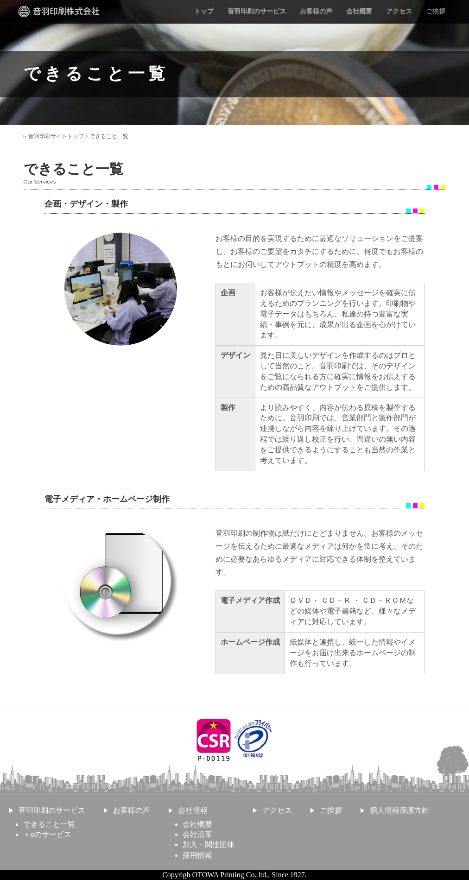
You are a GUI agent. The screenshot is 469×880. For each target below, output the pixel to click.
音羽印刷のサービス (257, 11)
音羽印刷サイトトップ (56, 136)
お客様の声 (316, 11)
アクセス (399, 11)
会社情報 (193, 810)
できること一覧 (49, 824)
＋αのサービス (47, 834)
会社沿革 (197, 834)
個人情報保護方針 (399, 810)
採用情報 (197, 855)
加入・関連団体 (208, 844)
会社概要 (359, 11)
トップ (204, 11)
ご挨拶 (435, 11)
